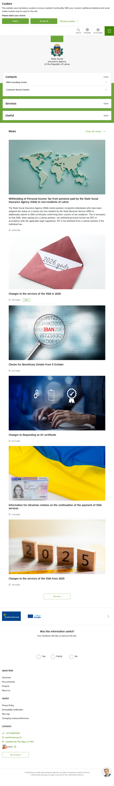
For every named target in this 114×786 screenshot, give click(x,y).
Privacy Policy (8, 705)
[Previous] (5, 616)
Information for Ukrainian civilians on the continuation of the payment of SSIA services (55, 506)
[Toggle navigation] (109, 31)
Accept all (44, 21)
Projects (5, 686)
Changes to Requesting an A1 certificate (32, 434)
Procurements (8, 682)
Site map (6, 714)
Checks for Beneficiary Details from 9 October (36, 364)
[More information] (15, 747)
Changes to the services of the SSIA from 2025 (37, 578)
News (27, 300)
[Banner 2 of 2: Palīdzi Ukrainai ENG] (11, 616)
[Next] (108, 616)
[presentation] (57, 645)
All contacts (15, 755)
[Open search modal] (78, 31)
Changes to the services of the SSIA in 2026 (35, 293)
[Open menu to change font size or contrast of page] (98, 31)
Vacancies (6, 677)
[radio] (40, 656)
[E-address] (7, 747)
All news (57, 596)
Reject (15, 21)
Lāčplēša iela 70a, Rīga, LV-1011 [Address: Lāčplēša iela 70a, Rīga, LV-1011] (19, 741)
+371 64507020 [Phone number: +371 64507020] (12, 733)
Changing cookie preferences (15, 718)
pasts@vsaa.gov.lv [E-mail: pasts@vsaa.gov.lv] (13, 737)
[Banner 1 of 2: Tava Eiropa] (34, 616)
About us (6, 690)
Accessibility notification (12, 709)
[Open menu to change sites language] (87, 31)
